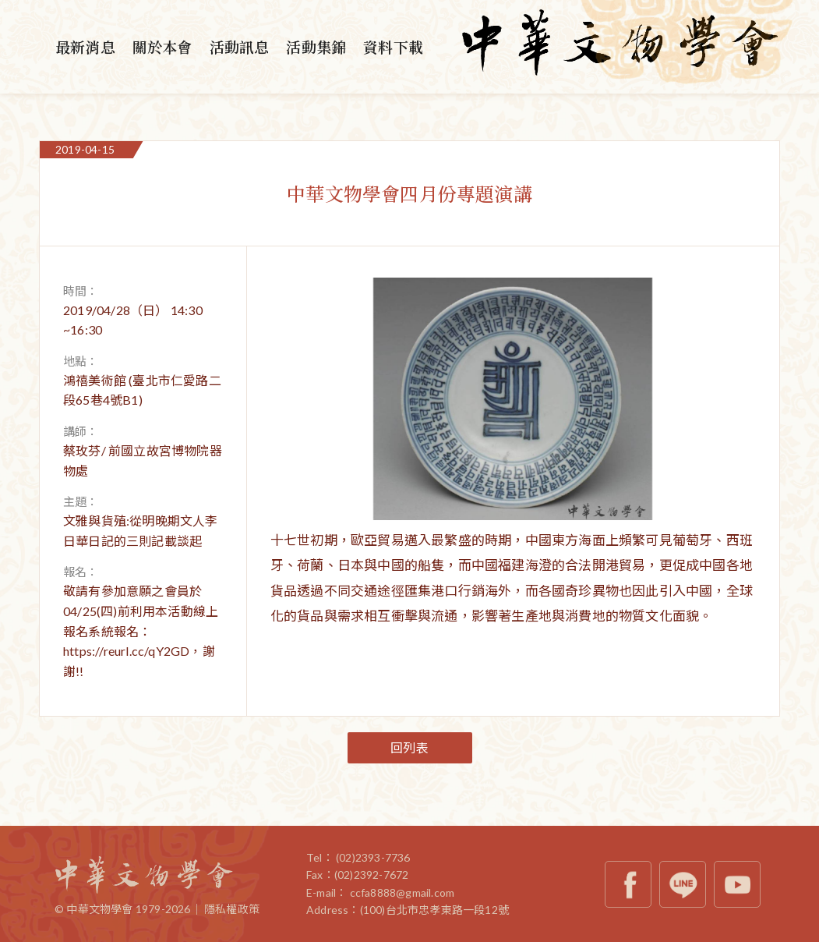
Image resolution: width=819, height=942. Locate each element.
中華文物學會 (620, 47)
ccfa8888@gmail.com (402, 892)
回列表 (409, 747)
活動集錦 (316, 46)
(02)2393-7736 (373, 857)
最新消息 (85, 46)
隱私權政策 (231, 908)
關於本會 (162, 46)
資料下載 (393, 46)
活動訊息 (240, 46)
